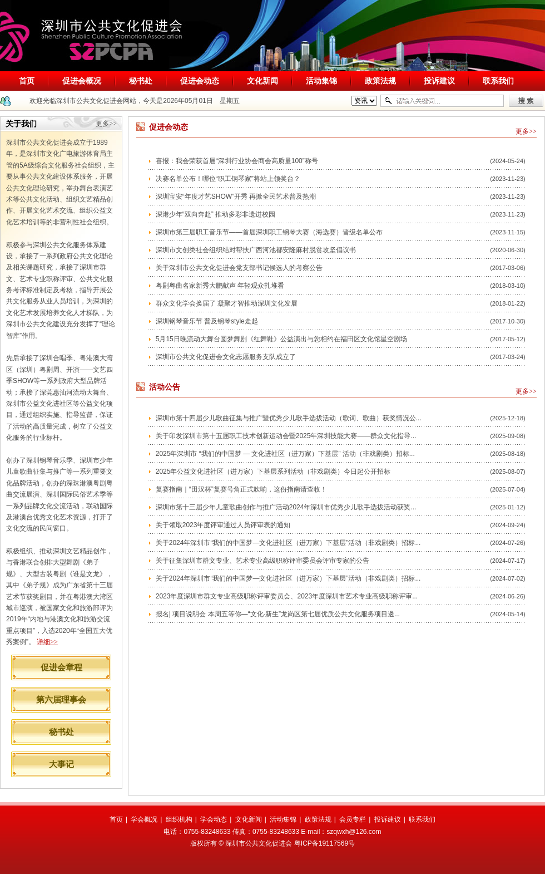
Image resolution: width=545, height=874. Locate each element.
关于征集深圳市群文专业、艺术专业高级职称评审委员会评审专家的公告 (262, 560)
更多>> (106, 123)
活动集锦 (321, 80)
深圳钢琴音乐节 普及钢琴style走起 (207, 321)
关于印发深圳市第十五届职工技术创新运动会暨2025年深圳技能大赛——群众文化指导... (286, 436)
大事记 (61, 764)
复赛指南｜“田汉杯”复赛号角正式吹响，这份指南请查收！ (241, 489)
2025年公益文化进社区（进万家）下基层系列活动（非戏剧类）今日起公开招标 (273, 471)
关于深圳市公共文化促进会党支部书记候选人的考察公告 (239, 268)
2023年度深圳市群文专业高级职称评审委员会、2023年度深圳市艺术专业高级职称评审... (287, 596)
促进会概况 (81, 80)
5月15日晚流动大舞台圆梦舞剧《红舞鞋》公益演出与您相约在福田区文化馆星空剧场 (281, 339)
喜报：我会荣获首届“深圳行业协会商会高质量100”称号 (237, 161)
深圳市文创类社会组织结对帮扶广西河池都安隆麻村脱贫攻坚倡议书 (256, 250)
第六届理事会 (61, 699)
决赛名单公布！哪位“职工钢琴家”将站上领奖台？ (228, 179)
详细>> (47, 642)
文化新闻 (262, 80)
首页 (26, 80)
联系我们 (498, 80)
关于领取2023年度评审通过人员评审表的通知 (223, 525)
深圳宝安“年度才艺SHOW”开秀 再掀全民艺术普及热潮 (236, 196)
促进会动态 (199, 80)
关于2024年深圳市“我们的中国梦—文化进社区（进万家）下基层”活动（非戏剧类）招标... (288, 543)
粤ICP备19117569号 (324, 843)
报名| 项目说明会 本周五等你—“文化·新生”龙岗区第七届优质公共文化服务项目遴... (278, 614)
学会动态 (213, 819)
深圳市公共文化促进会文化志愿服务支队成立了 (226, 357)
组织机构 (179, 819)
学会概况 (144, 819)
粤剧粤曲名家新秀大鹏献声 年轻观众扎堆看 (220, 285)
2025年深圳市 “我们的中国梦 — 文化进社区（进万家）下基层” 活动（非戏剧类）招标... (285, 454)
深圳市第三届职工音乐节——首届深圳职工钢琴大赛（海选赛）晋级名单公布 (269, 232)
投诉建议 (439, 80)
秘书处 (140, 80)
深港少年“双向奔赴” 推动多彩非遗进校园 (215, 214)
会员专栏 (352, 819)
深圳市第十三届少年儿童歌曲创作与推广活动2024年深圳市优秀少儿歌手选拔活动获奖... (286, 507)
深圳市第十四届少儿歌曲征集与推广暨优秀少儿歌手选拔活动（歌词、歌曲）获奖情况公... (289, 418)
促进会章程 (61, 667)
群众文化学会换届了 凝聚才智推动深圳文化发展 (227, 303)
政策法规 (380, 80)
